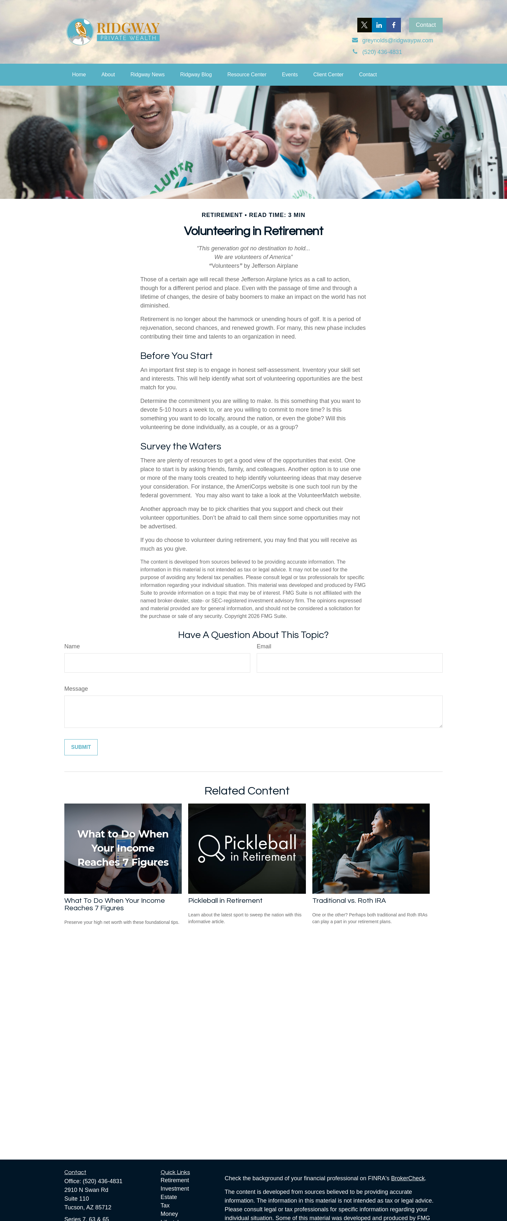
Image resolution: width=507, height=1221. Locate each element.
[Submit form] (81, 747)
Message (76, 689)
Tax (165, 1205)
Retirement (175, 1180)
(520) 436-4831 (103, 1181)
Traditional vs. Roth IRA (349, 900)
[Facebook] (393, 25)
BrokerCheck (408, 1178)
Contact (426, 25)
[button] (79, 74)
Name (72, 646)
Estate (169, 1197)
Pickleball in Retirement (225, 900)
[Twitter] (364, 25)
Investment (175, 1188)
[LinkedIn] (379, 25)
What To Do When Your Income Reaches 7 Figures (114, 904)
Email (264, 646)
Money (169, 1214)
